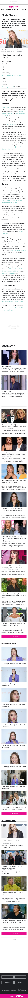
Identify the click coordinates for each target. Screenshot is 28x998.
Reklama (20, 982)
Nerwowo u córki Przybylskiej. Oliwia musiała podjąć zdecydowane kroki (12, 567)
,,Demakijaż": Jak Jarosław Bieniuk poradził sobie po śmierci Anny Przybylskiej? (13, 921)
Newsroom (7, 982)
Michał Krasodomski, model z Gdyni (12, 301)
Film (23, 308)
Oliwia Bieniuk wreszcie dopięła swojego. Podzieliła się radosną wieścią (13, 624)
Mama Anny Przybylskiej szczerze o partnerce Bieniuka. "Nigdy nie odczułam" (13, 426)
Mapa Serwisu (20, 977)
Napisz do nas (7, 977)
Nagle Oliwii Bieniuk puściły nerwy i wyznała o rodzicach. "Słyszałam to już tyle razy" (13, 538)
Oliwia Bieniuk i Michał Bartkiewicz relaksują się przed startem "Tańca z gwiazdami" (13, 808)
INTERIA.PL (24, 990)
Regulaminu (21, 989)
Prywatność (13, 990)
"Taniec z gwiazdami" (7, 87)
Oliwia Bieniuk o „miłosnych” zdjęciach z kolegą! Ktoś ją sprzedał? (12, 867)
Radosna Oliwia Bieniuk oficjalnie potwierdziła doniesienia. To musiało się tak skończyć (14, 595)
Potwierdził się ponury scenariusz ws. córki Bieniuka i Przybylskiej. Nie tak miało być (13, 453)
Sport (12, 310)
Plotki (3, 9)
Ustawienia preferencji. (6, 990)
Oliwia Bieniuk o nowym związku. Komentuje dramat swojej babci (11, 841)
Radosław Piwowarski (8, 273)
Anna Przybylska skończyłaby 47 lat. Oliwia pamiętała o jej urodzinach (13, 481)
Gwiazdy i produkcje (12, 9)
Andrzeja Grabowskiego (18, 250)
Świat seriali (5, 310)
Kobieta (18, 308)
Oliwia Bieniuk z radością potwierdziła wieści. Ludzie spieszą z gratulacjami (12, 509)
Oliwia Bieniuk (5, 107)
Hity (20, 9)
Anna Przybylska (6, 75)
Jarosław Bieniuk (16, 75)
